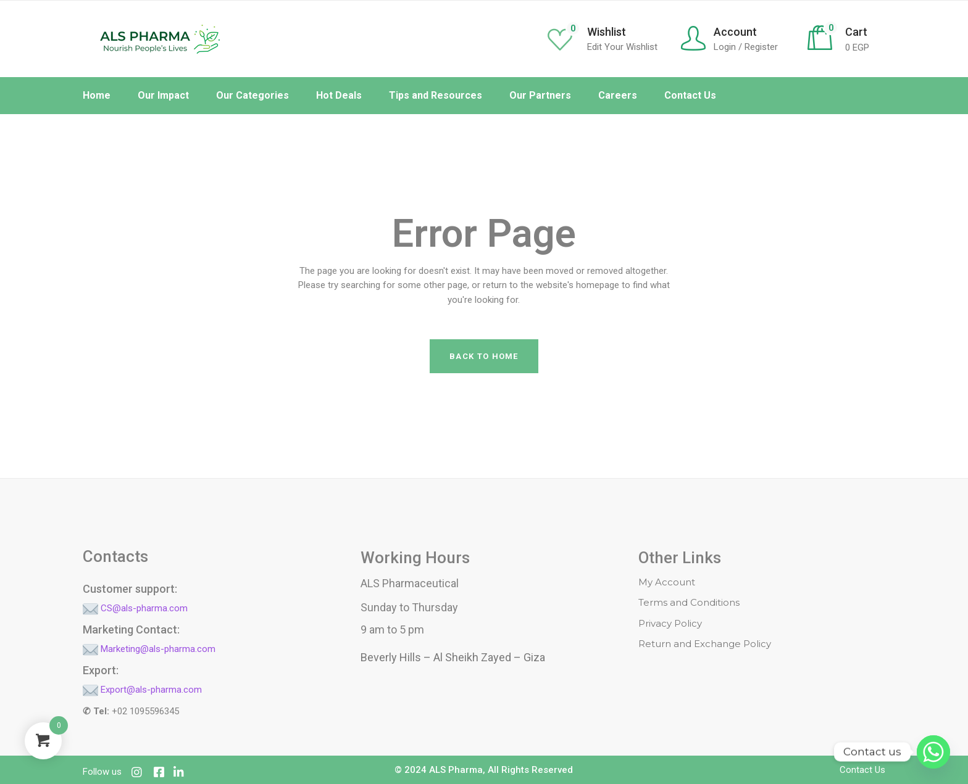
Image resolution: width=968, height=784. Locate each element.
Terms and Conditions (689, 602)
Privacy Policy (670, 623)
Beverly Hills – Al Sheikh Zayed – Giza (453, 657)
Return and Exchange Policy (704, 644)
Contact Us (862, 769)
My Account (666, 582)
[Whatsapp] (933, 752)
